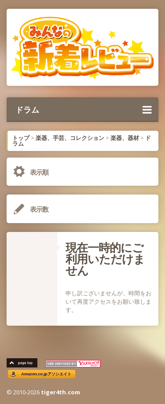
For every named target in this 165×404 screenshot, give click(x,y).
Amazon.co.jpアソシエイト (46, 374)
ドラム (83, 109)
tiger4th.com (60, 392)
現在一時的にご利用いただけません (105, 258)
